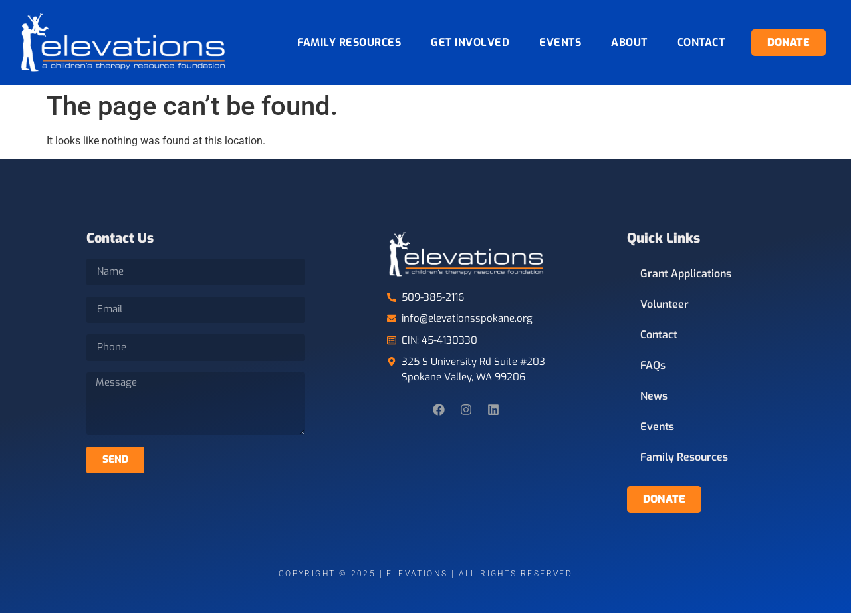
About (629, 42)
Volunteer (664, 304)
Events (560, 42)
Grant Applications (685, 274)
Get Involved (470, 42)
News (654, 396)
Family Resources (349, 42)
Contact (701, 42)
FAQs (653, 365)
